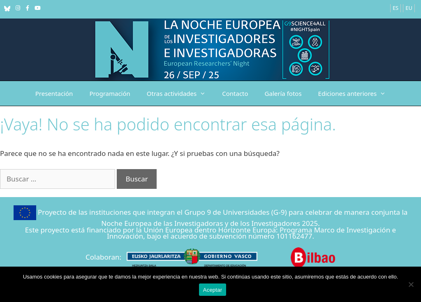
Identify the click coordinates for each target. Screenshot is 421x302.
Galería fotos (283, 93)
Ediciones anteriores (356, 93)
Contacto (235, 93)
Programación (109, 93)
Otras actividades (180, 93)
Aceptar (212, 290)
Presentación (54, 93)
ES (395, 8)
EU (408, 8)
